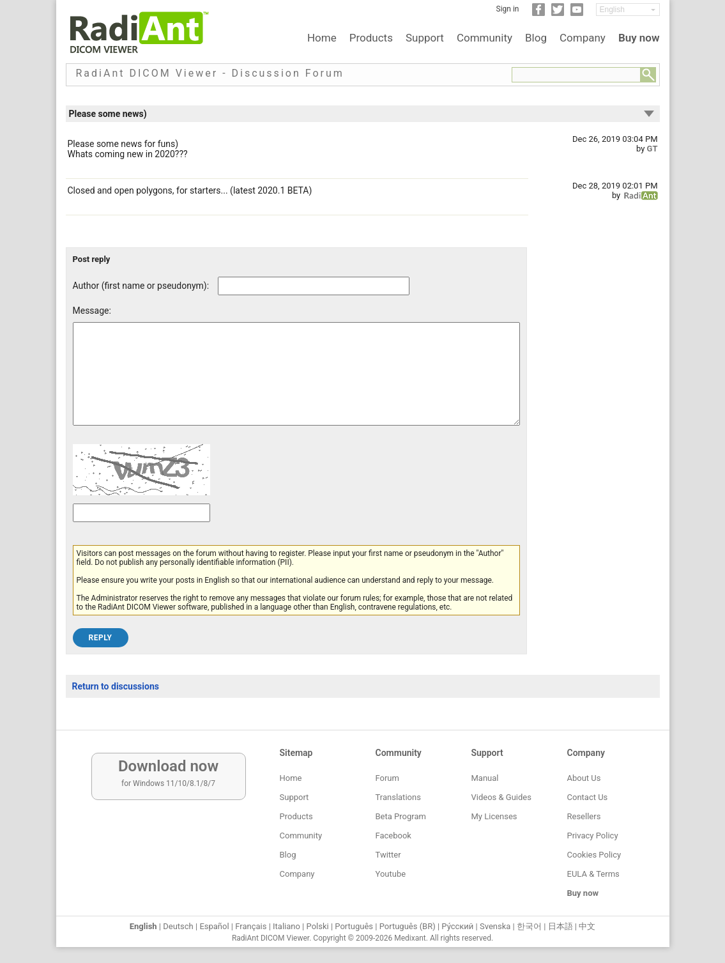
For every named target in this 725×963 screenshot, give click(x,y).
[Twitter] (557, 13)
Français (250, 926)
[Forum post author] (313, 286)
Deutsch (178, 926)
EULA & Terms (593, 874)
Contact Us (587, 797)
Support (425, 37)
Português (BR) (407, 926)
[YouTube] (576, 13)
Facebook (393, 835)
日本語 (560, 926)
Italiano (286, 926)
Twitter (388, 854)
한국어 (529, 926)
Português (354, 926)
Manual (485, 778)
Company (583, 37)
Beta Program (401, 816)
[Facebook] (538, 13)
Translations (398, 797)
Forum (387, 778)
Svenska (495, 926)
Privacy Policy (592, 835)
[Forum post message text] (296, 383)
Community (484, 37)
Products (371, 37)
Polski (318, 926)
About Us (584, 778)
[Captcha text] (141, 532)
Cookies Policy (594, 854)
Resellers (584, 816)
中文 (587, 926)
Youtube (391, 874)
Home (322, 37)
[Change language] (628, 9)
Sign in (507, 8)
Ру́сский (457, 926)
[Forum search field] (576, 74)
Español (214, 926)
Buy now (639, 37)
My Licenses (494, 816)
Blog (536, 37)
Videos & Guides (501, 797)
